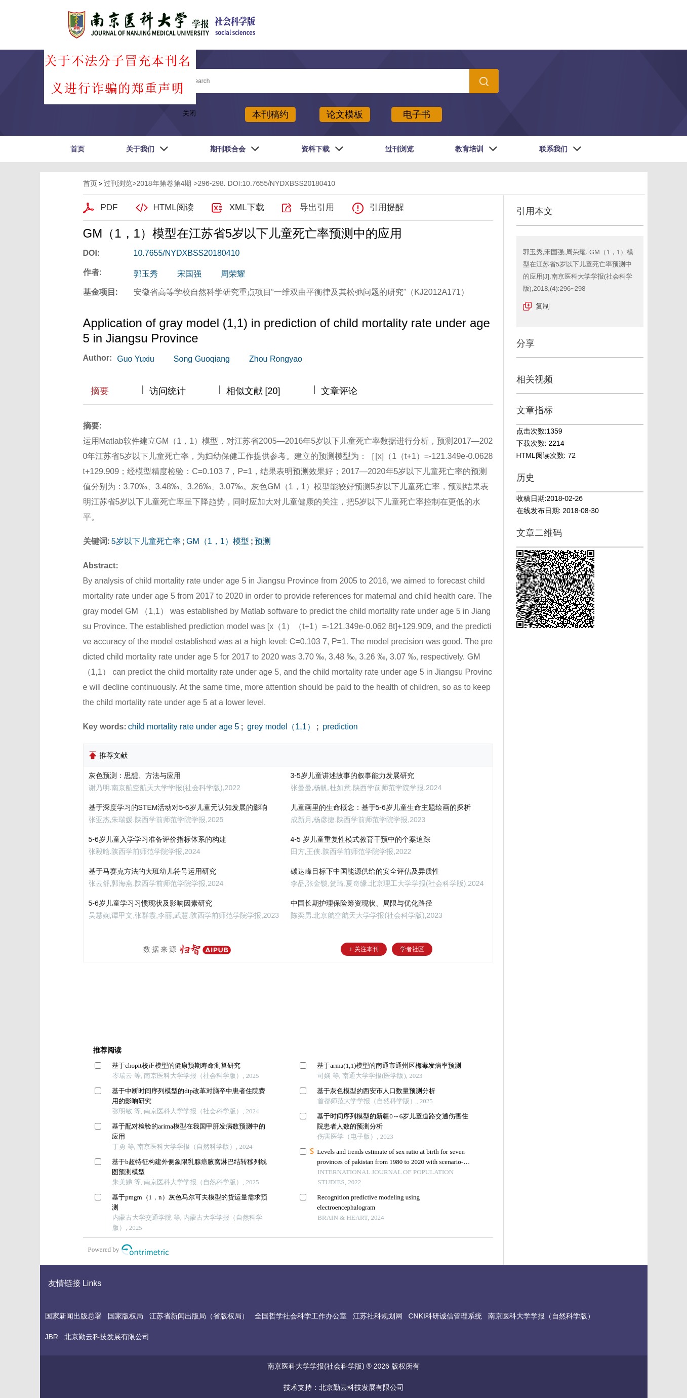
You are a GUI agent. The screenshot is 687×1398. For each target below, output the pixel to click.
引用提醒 (387, 207)
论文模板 (345, 114)
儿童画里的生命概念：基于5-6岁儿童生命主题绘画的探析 (381, 807)
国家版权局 (125, 1316)
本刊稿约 (270, 114)
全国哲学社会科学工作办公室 (301, 1316)
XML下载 (246, 207)
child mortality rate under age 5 (183, 726)
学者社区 (412, 949)
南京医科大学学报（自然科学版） (541, 1316)
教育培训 (469, 149)
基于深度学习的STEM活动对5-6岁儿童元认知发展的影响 (178, 807)
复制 (543, 306)
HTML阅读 (173, 207)
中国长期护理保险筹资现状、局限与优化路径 (361, 903)
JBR (51, 1337)
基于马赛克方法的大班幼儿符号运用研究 (152, 871)
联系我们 (553, 149)
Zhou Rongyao (275, 359)
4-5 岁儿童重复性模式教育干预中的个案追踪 (360, 839)
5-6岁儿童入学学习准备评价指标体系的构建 (157, 839)
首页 (77, 149)
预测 (263, 541)
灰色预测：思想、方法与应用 (135, 775)
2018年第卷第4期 (163, 183)
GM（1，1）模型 (217, 541)
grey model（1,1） (280, 726)
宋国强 (189, 273)
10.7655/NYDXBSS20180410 (187, 253)
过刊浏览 (399, 149)
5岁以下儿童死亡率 (146, 541)
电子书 (416, 114)
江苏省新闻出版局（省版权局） (199, 1316)
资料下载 (315, 149)
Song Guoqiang (202, 359)
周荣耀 (233, 273)
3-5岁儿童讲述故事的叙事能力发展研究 (352, 775)
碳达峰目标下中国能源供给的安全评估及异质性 (365, 871)
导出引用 (317, 207)
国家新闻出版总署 (73, 1316)
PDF (109, 207)
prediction (339, 726)
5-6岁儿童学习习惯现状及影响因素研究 (150, 903)
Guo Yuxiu (135, 359)
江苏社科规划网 (377, 1316)
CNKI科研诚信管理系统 (445, 1316)
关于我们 (140, 149)
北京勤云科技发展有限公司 (106, 1337)
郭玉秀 (146, 273)
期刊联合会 (228, 149)
